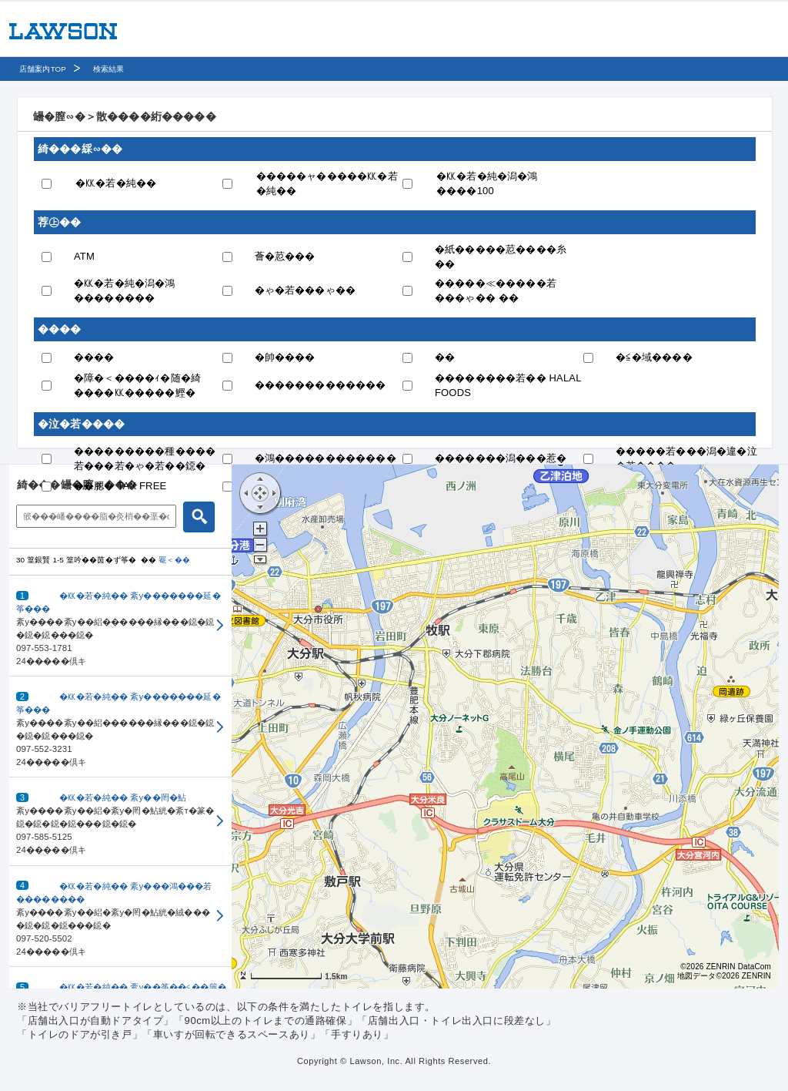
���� (94, 357)
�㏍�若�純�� (115, 183)
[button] (120, 626)
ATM (84, 256)
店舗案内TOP (42, 69)
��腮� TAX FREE (120, 486)
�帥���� (285, 357)
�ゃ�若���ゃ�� (305, 290)
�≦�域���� (654, 357)
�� (445, 357)
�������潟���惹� (500, 458)
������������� (320, 385)
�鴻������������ (325, 458)
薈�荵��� (285, 256)
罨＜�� (174, 560)
